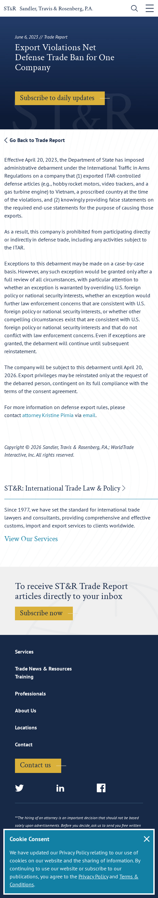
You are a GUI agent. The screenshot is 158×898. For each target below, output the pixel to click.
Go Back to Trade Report (34, 140)
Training (24, 676)
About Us (25, 710)
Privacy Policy (93, 876)
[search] (133, 9)
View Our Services (31, 539)
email (89, 415)
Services (24, 651)
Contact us (35, 765)
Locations (26, 727)
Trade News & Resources (43, 668)
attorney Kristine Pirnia (48, 415)
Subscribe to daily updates (57, 98)
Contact (24, 744)
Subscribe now (41, 613)
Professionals (30, 693)
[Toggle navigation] (149, 8)
